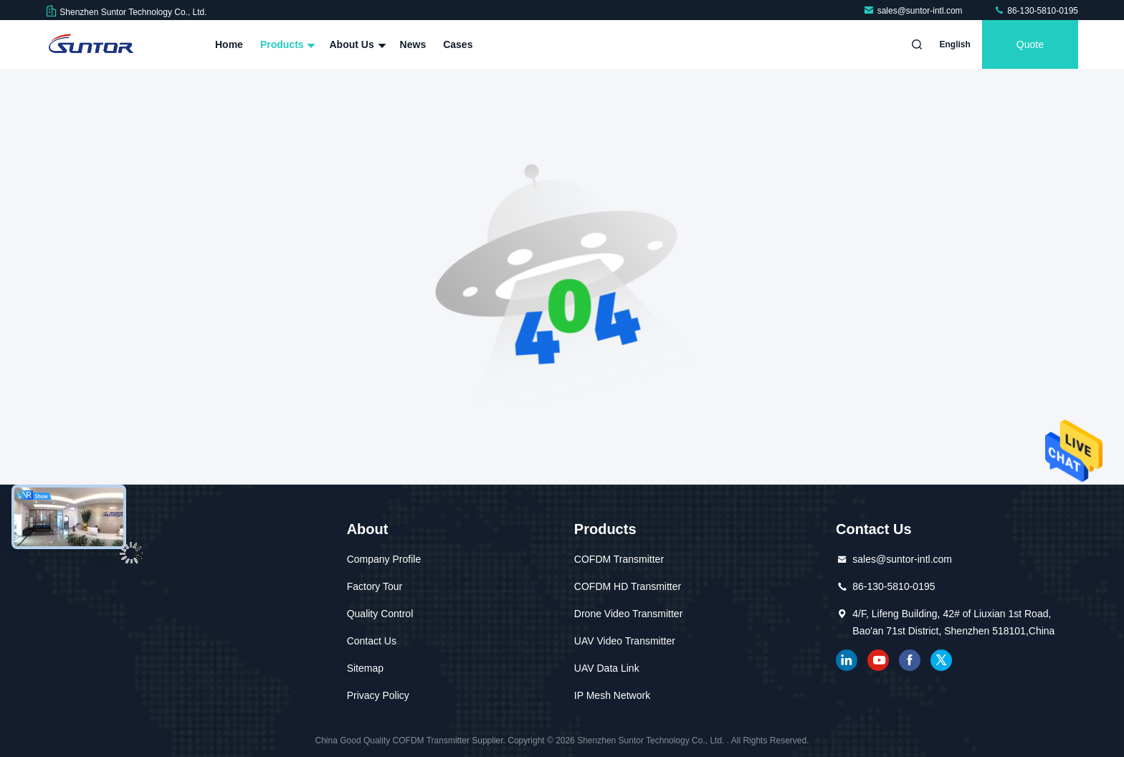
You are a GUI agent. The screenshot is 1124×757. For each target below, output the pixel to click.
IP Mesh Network (612, 695)
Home (229, 44)
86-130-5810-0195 (1036, 11)
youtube (878, 660)
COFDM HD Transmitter (627, 586)
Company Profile (384, 559)
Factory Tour (375, 586)
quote (1030, 44)
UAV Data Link (606, 668)
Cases (457, 44)
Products (286, 44)
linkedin (846, 660)
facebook (909, 660)
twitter (941, 660)
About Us (355, 44)
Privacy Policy (378, 695)
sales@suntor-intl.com (914, 11)
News (413, 44)
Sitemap (365, 668)
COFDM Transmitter (619, 559)
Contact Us (371, 641)
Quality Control (380, 613)
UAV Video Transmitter (624, 641)
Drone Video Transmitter (628, 613)
